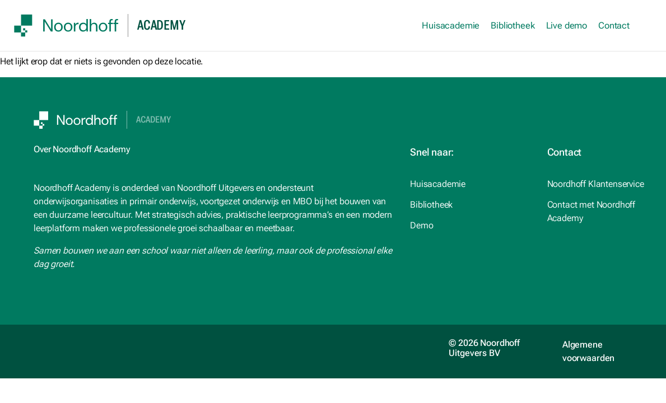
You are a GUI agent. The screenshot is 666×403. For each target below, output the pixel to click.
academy (161, 25)
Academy (153, 119)
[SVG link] (66, 25)
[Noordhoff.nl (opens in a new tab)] (469, 205)
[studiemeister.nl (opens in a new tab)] (469, 184)
